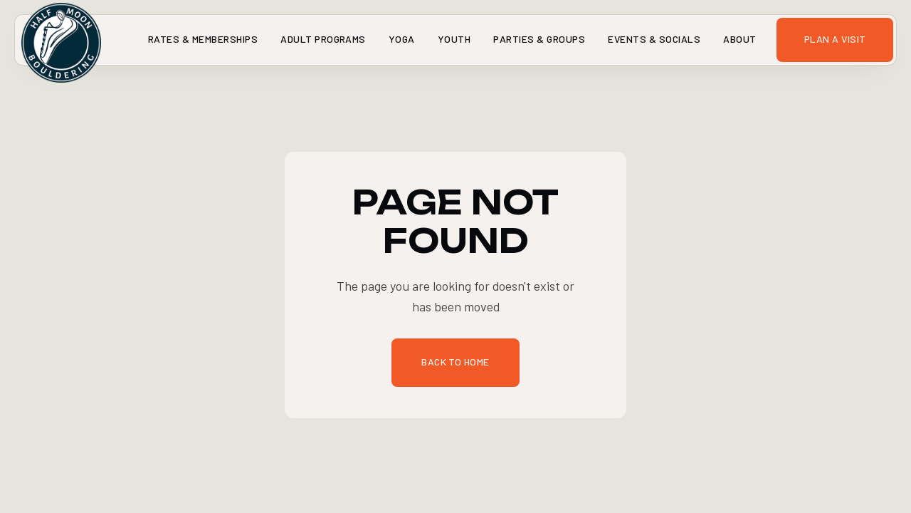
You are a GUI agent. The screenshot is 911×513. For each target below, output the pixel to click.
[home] (31, 40)
